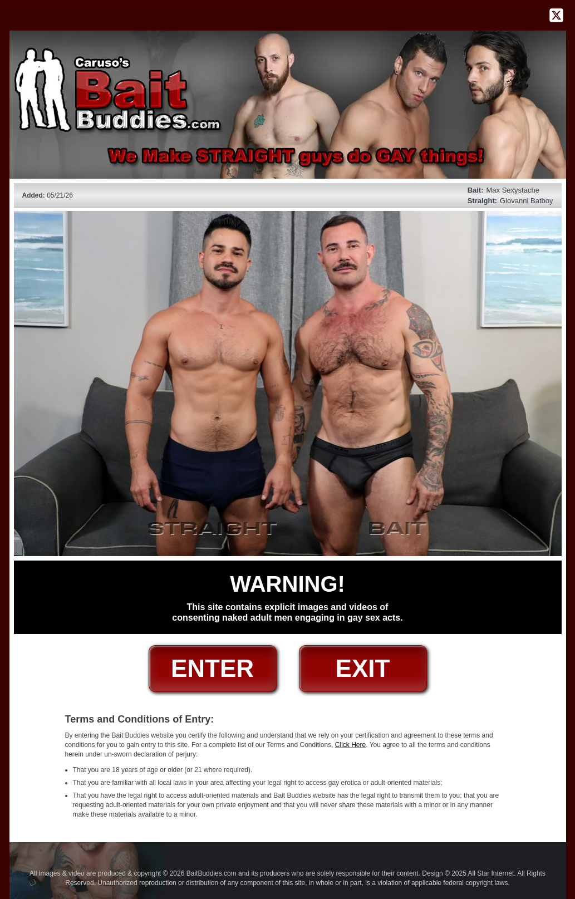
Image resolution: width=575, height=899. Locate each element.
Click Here (350, 745)
